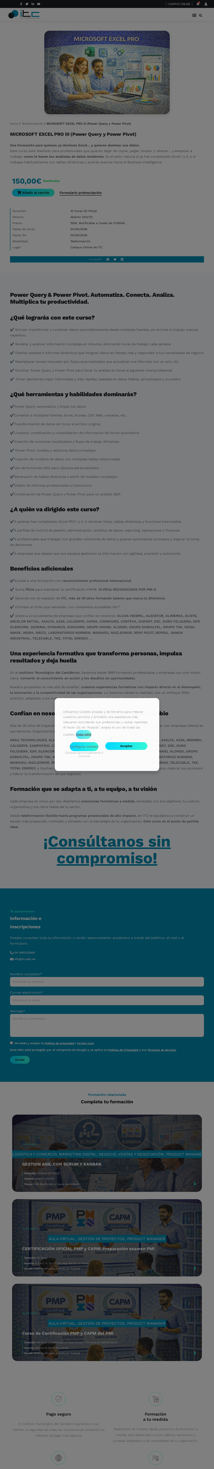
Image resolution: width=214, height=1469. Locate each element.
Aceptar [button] (126, 746)
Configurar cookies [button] (84, 746)
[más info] (83, 734)
